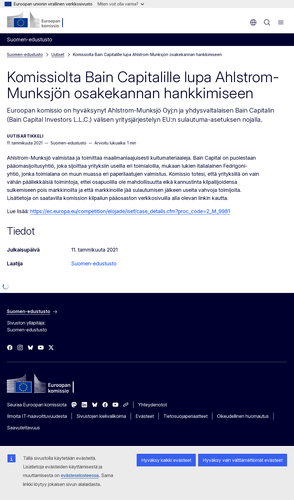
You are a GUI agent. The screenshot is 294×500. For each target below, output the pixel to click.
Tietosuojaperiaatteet (185, 416)
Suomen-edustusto (25, 54)
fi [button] (253, 22)
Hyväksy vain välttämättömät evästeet (244, 459)
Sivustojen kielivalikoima (101, 416)
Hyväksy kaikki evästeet (169, 459)
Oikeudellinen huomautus (243, 416)
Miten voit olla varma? (121, 3)
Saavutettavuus (23, 427)
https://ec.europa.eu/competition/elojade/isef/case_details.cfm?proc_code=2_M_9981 (130, 211)
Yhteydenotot (152, 405)
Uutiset (57, 54)
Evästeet (145, 416)
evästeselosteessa (42, 475)
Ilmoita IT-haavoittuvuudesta (37, 416)
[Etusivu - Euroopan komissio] (42, 20)
